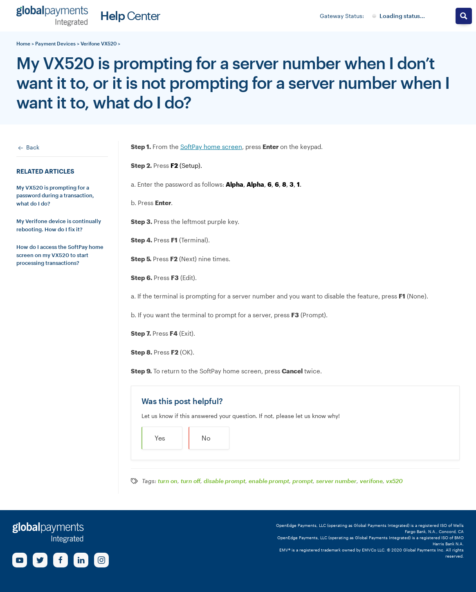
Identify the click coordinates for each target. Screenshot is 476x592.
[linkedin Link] (81, 560)
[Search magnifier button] (464, 16)
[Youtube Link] (19, 560)
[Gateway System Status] (398, 16)
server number (336, 481)
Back (27, 148)
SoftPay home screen (211, 146)
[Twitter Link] (40, 560)
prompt (302, 481)
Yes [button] (160, 438)
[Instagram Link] (101, 560)
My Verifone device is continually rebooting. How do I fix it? (58, 225)
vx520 (394, 481)
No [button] (206, 438)
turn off (190, 481)
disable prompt (224, 481)
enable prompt (269, 481)
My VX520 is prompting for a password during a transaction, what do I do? (55, 195)
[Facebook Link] (60, 560)
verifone (371, 481)
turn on (167, 481)
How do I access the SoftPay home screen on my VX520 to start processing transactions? (59, 255)
